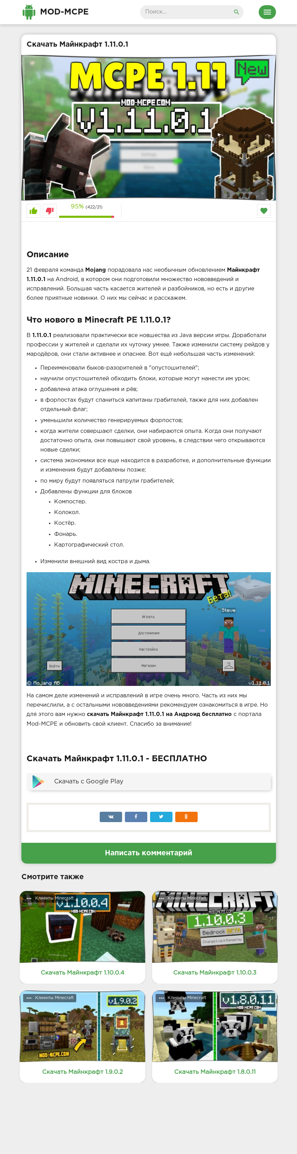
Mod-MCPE (64, 12)
